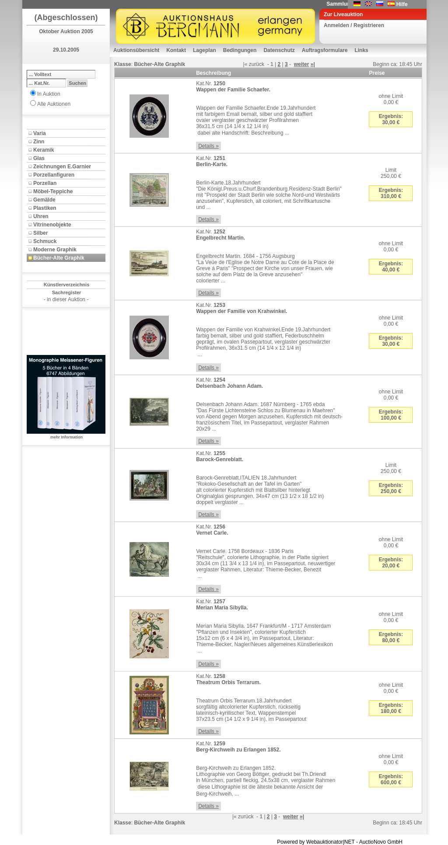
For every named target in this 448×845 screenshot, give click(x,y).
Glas (39, 158)
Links (361, 50)
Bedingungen (240, 50)
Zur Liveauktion (343, 14)
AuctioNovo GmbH (380, 842)
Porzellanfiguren (53, 175)
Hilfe (402, 4)
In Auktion (48, 94)
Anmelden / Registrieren (354, 25)
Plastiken (44, 208)
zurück (256, 64)
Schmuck (44, 241)
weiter (301, 64)
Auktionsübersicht (136, 50)
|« (245, 64)
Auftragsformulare (325, 50)
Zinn (38, 142)
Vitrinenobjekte (52, 225)
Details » (208, 146)
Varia (39, 133)
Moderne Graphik (55, 250)
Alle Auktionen (53, 104)
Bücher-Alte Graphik (58, 258)
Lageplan (204, 50)
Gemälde (44, 200)
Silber (40, 233)
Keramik (43, 150)
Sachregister (66, 292)
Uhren (41, 216)
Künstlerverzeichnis (67, 284)
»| (313, 64)
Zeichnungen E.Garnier (62, 166)
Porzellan (44, 183)
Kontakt (176, 50)
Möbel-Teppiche (53, 191)
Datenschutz (278, 50)
